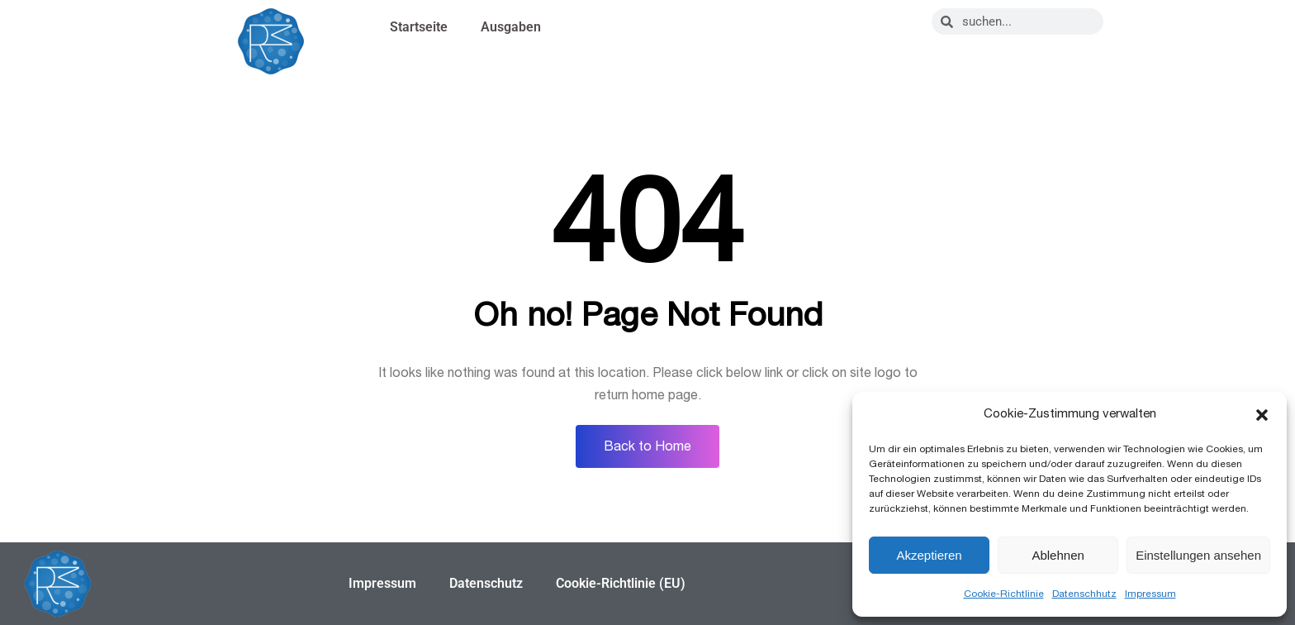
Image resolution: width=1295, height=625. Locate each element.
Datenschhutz (1084, 594)
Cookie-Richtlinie (1004, 594)
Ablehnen (1058, 555)
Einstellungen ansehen (1198, 555)
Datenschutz (486, 583)
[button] (1262, 415)
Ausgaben (511, 27)
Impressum (1150, 594)
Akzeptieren (928, 555)
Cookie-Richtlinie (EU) (620, 583)
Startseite (419, 27)
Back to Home (647, 446)
